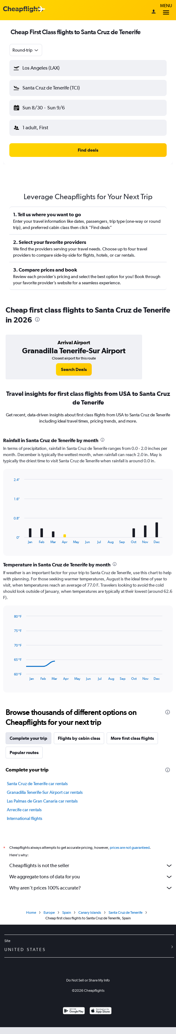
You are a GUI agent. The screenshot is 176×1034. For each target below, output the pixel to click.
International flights (24, 818)
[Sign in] (153, 12)
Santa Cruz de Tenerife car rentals (37, 783)
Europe (49, 919)
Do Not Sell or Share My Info (88, 987)
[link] (74, 369)
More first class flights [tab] (132, 738)
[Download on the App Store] (100, 1018)
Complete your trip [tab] (28, 738)
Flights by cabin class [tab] (79, 738)
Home (31, 919)
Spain (66, 919)
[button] (88, 68)
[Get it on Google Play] (73, 1018)
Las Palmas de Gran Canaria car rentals (42, 800)
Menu (166, 10)
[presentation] (37, 319)
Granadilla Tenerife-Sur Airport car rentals (45, 792)
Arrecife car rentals (24, 809)
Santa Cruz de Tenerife (125, 919)
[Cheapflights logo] (23, 9)
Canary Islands (89, 919)
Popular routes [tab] (24, 752)
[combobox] (25, 50)
